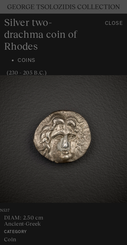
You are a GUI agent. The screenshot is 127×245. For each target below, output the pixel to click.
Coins (27, 61)
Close (114, 24)
